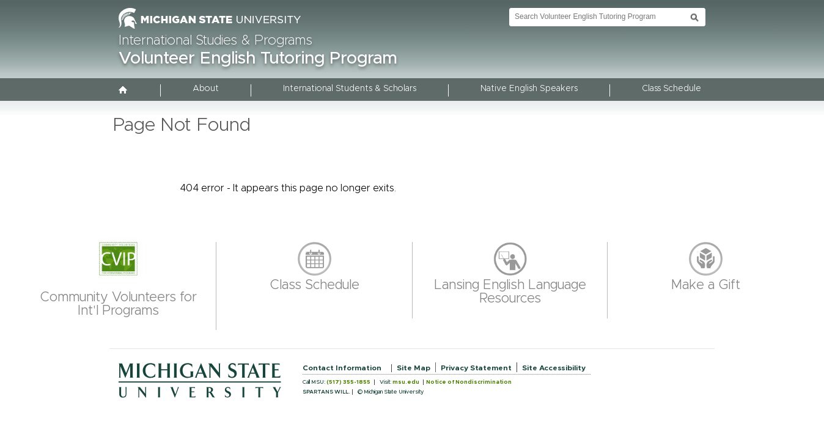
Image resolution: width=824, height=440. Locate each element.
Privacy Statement (476, 368)
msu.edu (405, 382)
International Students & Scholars (349, 88)
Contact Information (342, 368)
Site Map (413, 368)
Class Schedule (671, 88)
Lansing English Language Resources (510, 292)
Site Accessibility (554, 368)
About (206, 88)
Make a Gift (705, 285)
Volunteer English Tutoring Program (258, 58)
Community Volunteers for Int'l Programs (118, 304)
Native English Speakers (529, 88)
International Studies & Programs (215, 41)
